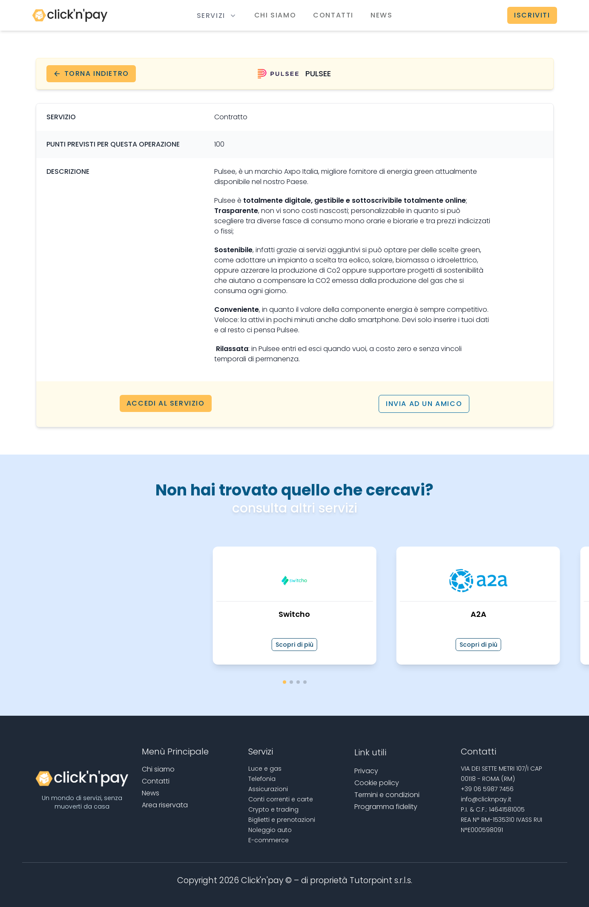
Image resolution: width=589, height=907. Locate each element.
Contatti (333, 15)
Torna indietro (91, 73)
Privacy (366, 770)
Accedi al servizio (165, 404)
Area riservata (165, 804)
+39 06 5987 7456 (487, 788)
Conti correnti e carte (280, 799)
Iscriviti (532, 15)
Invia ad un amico (424, 404)
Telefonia (262, 778)
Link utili (370, 752)
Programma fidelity (385, 806)
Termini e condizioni (386, 794)
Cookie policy (376, 782)
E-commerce (268, 839)
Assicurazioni (268, 788)
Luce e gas (265, 768)
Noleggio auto (270, 829)
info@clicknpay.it (486, 799)
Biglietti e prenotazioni (281, 819)
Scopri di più (294, 644)
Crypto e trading (273, 809)
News (381, 15)
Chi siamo (275, 15)
